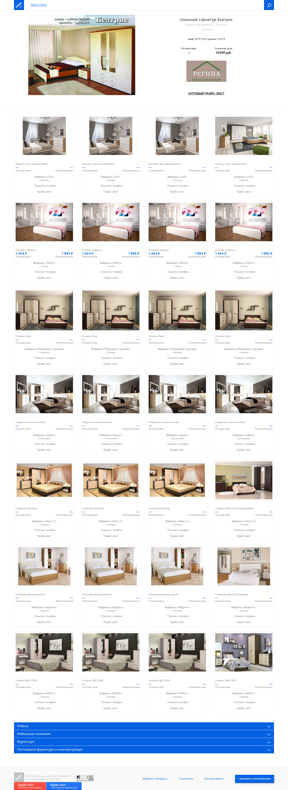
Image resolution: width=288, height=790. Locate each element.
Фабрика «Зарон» (44, 436)
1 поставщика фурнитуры (64, 786)
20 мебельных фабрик (30, 786)
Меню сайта (38, 5)
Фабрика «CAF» (44, 178)
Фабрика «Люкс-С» (44, 522)
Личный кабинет (214, 778)
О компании (186, 778)
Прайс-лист (44, 191)
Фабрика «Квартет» (44, 608)
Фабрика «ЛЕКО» (44, 264)
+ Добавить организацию (254, 778)
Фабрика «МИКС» (44, 695)
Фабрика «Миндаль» (155, 778)
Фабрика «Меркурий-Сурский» (44, 350)
